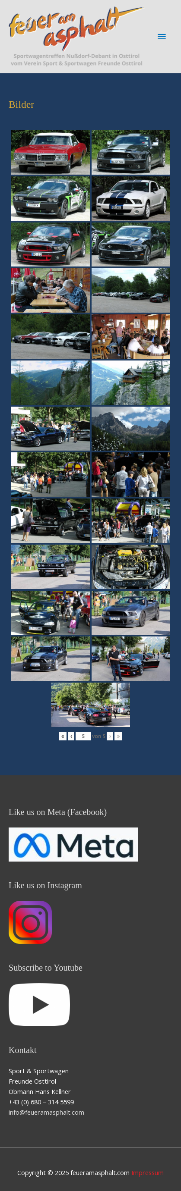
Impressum (147, 1172)
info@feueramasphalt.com (46, 1112)
